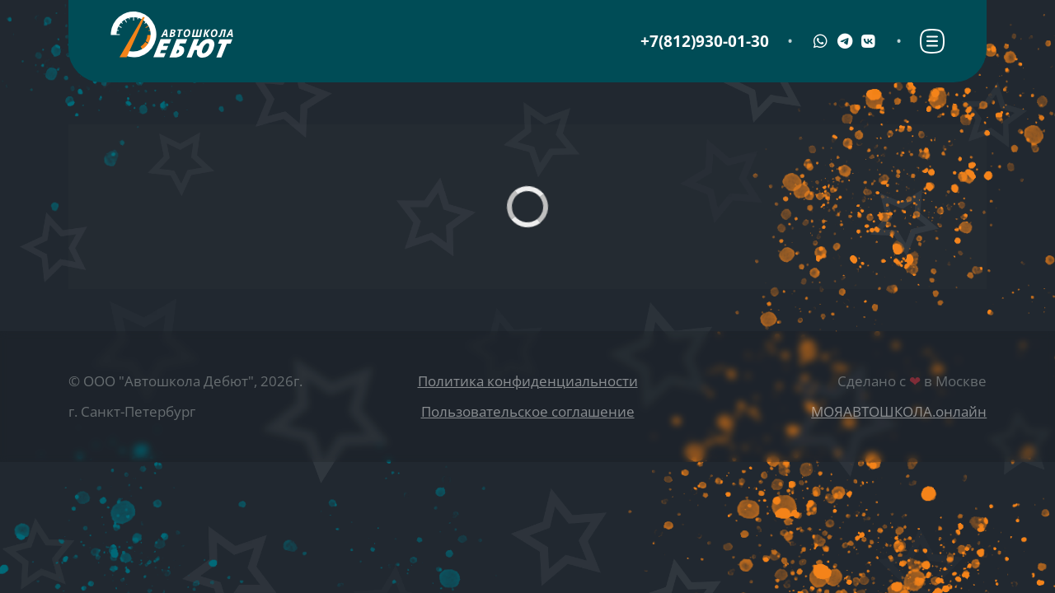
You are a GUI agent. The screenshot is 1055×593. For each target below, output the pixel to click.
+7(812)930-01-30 (704, 41)
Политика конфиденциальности (528, 380)
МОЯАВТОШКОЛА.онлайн (899, 411)
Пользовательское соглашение (528, 411)
